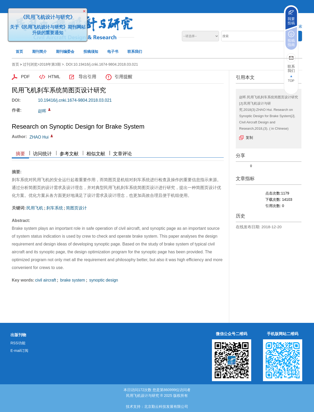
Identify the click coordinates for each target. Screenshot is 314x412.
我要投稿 (291, 21)
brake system (72, 280)
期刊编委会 (65, 51)
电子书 (112, 51)
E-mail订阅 (19, 350)
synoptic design (103, 280)
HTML (54, 76)
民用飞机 (34, 208)
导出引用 (87, 76)
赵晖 (42, 111)
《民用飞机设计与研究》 (47, 16)
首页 (19, 51)
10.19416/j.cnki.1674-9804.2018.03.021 (75, 100)
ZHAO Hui (39, 137)
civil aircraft (45, 280)
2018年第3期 (50, 64)
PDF (25, 76)
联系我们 (134, 51)
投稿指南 (291, 42)
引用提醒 (123, 76)
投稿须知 (90, 51)
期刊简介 (39, 51)
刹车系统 (54, 208)
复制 (249, 137)
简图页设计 (76, 208)
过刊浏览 (30, 64)
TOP (291, 81)
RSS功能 (17, 343)
